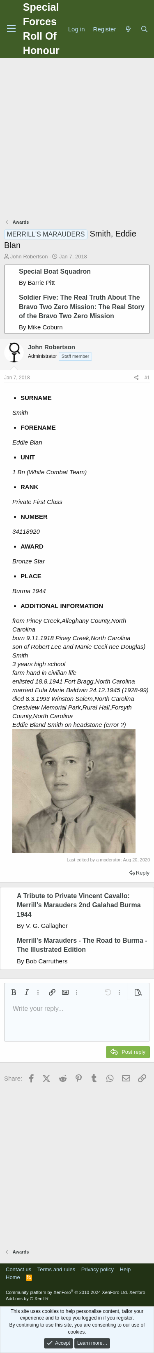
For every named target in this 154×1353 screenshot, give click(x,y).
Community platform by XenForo (67, 1292)
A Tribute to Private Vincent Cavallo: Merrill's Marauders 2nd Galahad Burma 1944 (79, 905)
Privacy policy (97, 1269)
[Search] (144, 29)
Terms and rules (56, 1269)
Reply (142, 873)
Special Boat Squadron (55, 271)
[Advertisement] (77, 139)
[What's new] (128, 29)
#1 (147, 378)
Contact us (18, 1269)
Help (125, 1269)
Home (13, 1277)
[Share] (136, 378)
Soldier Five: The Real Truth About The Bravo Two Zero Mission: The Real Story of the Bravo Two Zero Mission (82, 306)
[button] (13, 992)
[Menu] (11, 29)
